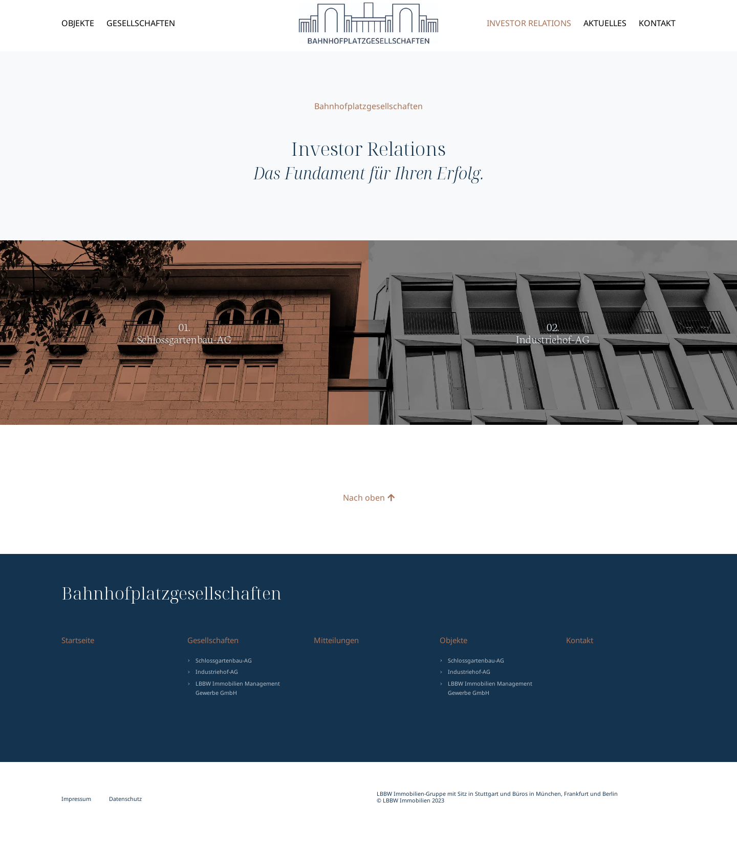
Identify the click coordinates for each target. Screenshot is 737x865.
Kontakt (657, 23)
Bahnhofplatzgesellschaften (356, 23)
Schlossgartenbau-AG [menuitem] (476, 660)
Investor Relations (529, 23)
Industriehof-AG (217, 671)
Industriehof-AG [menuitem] (469, 671)
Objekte (77, 23)
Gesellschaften (140, 23)
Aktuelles (604, 23)
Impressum (76, 798)
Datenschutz (125, 798)
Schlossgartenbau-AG (224, 660)
